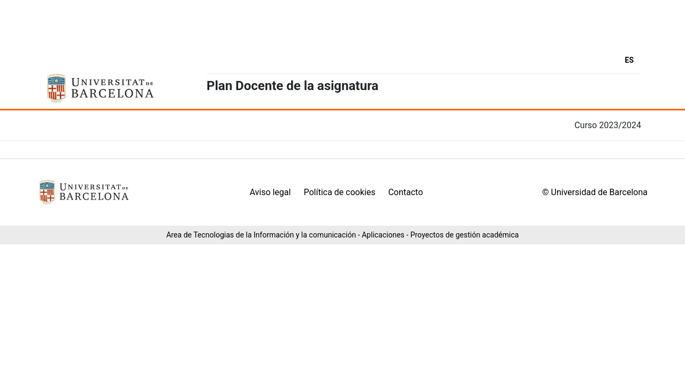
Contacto (405, 192)
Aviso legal (270, 192)
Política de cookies (339, 192)
